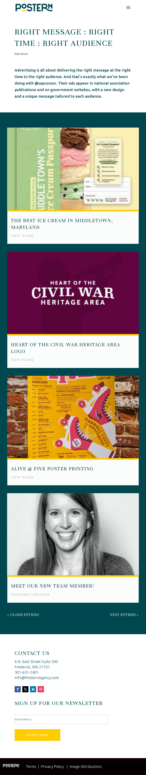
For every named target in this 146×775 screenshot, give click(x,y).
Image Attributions (86, 766)
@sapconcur (45, 83)
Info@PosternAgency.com (37, 677)
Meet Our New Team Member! (52, 586)
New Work (21, 53)
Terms (31, 766)
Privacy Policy (52, 766)
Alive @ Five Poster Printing (52, 469)
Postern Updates (30, 594)
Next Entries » (124, 614)
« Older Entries (23, 614)
